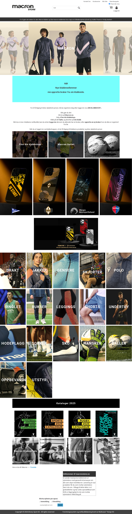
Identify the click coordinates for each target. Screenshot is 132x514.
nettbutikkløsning (85, 512)
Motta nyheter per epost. (48, 499)
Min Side (104, 1)
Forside (33, 467)
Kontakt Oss (87, 1)
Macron (24, 467)
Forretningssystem (70, 512)
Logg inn (116, 11)
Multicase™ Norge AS (106, 512)
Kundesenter (96, 1)
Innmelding (45, 501)
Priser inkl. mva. (114, 4)
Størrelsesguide (114, 1)
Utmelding (56, 501)
